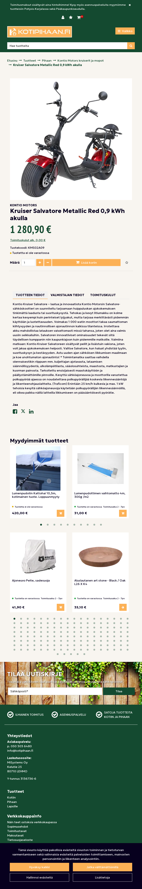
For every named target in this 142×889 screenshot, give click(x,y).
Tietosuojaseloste (20, 813)
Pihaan (12, 775)
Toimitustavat (17, 804)
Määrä (15, 262)
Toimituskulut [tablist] (103, 295)
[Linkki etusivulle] (39, 31)
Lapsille (12, 780)
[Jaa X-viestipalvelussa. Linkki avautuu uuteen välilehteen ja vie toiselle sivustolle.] (25, 412)
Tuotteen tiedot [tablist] (30, 295)
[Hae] (67, 45)
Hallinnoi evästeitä (39, 877)
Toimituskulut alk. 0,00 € (27, 240)
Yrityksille (14, 817)
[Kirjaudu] (63, 17)
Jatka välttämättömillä (102, 867)
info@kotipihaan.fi (20, 724)
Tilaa (119, 664)
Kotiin (11, 771)
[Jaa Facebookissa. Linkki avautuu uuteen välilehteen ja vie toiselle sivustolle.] (17, 412)
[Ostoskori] (79, 17)
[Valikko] (125, 30)
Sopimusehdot (17, 800)
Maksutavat (15, 809)
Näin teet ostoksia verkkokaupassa (32, 795)
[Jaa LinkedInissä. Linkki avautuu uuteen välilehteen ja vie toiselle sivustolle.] (32, 412)
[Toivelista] (71, 17)
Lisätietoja (102, 877)
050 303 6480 (21, 719)
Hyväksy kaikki (39, 867)
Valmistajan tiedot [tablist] (67, 295)
